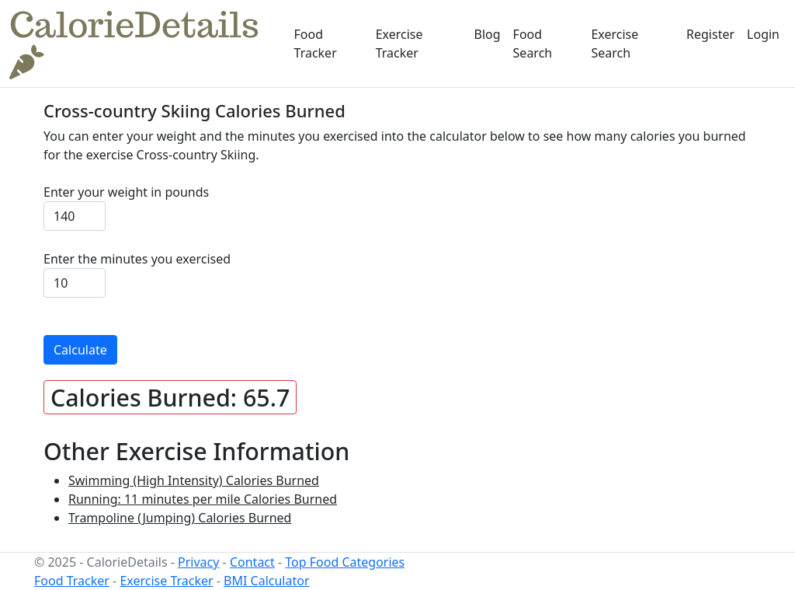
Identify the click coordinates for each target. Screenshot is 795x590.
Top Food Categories (344, 562)
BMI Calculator (266, 580)
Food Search (533, 43)
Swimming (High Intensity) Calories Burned (193, 480)
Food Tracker (315, 43)
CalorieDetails (134, 42)
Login (763, 34)
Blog (487, 34)
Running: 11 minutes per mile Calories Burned (202, 499)
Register (710, 34)
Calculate (80, 349)
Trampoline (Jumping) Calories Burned (179, 517)
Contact (252, 562)
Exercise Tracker (399, 43)
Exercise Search (614, 43)
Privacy (198, 562)
